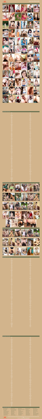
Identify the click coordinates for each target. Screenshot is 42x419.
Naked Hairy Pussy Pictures (21, 409)
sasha (11, 166)
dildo (11, 125)
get (30, 277)
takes (11, 318)
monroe (12, 151)
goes (30, 280)
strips (30, 317)
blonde (30, 263)
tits (11, 321)
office (30, 154)
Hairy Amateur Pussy (13, 410)
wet (30, 178)
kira (11, 143)
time (30, 320)
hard (30, 361)
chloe (11, 268)
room (30, 388)
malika (11, 294)
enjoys (30, 128)
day (30, 348)
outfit (11, 156)
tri (11, 401)
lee (11, 144)
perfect (30, 303)
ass (11, 114)
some (30, 170)
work (11, 181)
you (30, 181)
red (30, 308)
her (30, 137)
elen (30, 127)
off (11, 154)
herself (11, 138)
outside (30, 156)
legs (30, 144)
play (11, 305)
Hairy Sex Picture (13, 408)
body (30, 264)
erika (11, 129)
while (11, 179)
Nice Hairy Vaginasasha (13, 409)
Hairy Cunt (19, 410)
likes (11, 290)
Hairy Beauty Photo (35, 409)
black (11, 263)
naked (30, 151)
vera (30, 177)
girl (30, 279)
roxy (11, 164)
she (11, 168)
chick (30, 267)
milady (30, 374)
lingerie (30, 291)
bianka (11, 117)
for (30, 130)
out (11, 155)
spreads (12, 316)
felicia (11, 130)
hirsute (30, 138)
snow (11, 170)
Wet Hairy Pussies (35, 410)
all (11, 113)
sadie (11, 165)
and (30, 113)
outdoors (30, 155)
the (11, 319)
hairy (11, 361)
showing (12, 169)
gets (11, 278)
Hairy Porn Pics (27, 411)
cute (11, 348)
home (11, 139)
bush (11, 266)
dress (30, 126)
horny (30, 139)
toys (30, 321)
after (11, 112)
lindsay (12, 291)
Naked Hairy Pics (28, 410)
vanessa (12, 177)
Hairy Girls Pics (20, 408)
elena (11, 128)
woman (30, 180)
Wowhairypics (12, 411)
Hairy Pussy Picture (27, 408)
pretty (30, 307)
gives (11, 280)
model (30, 375)
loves (11, 293)
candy (11, 267)
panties (12, 303)
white (30, 179)
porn (11, 307)
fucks (30, 131)
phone (11, 304)
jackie (30, 140)
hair (30, 281)
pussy (11, 308)
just (11, 142)
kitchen (30, 143)
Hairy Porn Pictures (35, 411)
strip (11, 317)
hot (11, 140)
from (11, 131)
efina (11, 127)
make (30, 293)
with (11, 180)
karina (30, 142)
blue (11, 264)
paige (30, 157)
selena (30, 166)
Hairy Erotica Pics (5, 408)
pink (30, 304)
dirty (30, 125)
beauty (30, 115)
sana (30, 165)
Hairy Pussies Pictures (6, 411)
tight (11, 320)
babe (30, 114)
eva (30, 129)
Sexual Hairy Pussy (20, 411)
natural (12, 152)
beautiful (12, 115)
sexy (30, 167)
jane (11, 141)
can (30, 266)
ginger (11, 279)
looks (30, 292)
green (11, 281)
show (30, 168)
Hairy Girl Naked (5, 409)
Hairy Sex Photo (35, 408)
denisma (12, 124)
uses (30, 401)
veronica (12, 178)
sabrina (30, 164)
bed (11, 116)
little (11, 292)
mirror (11, 375)
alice (30, 112)
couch (30, 268)
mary (30, 294)
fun (11, 277)
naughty (30, 152)
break (11, 265)
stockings (30, 316)
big (30, 117)
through (30, 319)
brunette (30, 265)
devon (30, 124)
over (11, 157)
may (11, 374)
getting (30, 278)
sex (11, 167)
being (30, 116)
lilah (30, 290)
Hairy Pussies (27, 409)
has (11, 137)
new (11, 153)
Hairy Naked (5, 410)
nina (30, 153)
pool (30, 306)
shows (30, 169)
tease (30, 318)
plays (11, 306)
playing (30, 305)
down (11, 126)
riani (11, 388)
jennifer (30, 141)
